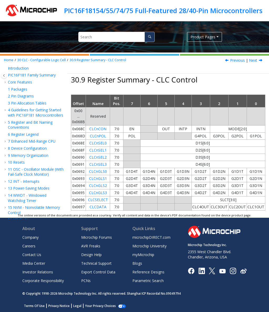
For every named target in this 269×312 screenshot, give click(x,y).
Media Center (33, 263)
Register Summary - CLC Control (98, 60)
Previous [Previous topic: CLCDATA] (237, 60)
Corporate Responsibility (43, 280)
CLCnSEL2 (98, 157)
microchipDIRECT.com (151, 237)
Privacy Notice (59, 306)
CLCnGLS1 (98, 178)
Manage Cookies (97, 306)
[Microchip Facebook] (191, 270)
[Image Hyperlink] (222, 271)
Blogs (137, 263)
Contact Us (31, 254)
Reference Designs (148, 271)
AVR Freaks (90, 245)
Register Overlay (30, 105)
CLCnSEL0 (98, 143)
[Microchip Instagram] (233, 270)
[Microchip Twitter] (212, 270)
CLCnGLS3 (98, 192)
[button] (9, 71)
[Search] (149, 37)
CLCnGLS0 (98, 171)
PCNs (86, 280)
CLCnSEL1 (98, 150)
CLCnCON (97, 128)
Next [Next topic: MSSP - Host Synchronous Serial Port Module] (253, 60)
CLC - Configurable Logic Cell (41, 60)
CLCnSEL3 (98, 164)
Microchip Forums (96, 237)
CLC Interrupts (28, 71)
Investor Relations (37, 271)
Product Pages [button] (202, 36)
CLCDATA (98, 206)
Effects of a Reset (31, 78)
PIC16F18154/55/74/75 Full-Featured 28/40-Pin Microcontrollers (163, 10)
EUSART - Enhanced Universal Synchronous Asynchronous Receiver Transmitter (36, 154)
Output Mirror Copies (34, 85)
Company (30, 237)
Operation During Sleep (35, 92)
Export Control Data (98, 271)
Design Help (91, 254)
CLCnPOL (98, 135)
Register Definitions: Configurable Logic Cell (33, 116)
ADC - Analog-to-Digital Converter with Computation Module (32, 171)
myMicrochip (143, 254)
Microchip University (149, 245)
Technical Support (96, 263)
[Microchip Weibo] (243, 271)
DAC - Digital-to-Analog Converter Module (30, 186)
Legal (77, 306)
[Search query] (116, 37)
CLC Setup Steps (30, 99)
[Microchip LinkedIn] (201, 270)
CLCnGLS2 (98, 185)
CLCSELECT (98, 199)
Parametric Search (148, 280)
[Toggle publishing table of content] (4, 75)
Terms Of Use (34, 306)
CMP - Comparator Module (33, 196)
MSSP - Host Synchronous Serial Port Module (33, 140)
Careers (28, 245)
